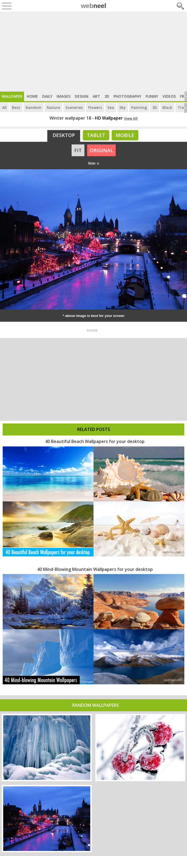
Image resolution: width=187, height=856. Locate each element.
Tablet (96, 135)
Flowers (95, 107)
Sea (110, 107)
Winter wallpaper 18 (70, 118)
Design (81, 96)
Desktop (64, 135)
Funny (152, 96)
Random (33, 107)
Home (32, 96)
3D (106, 96)
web (93, 5)
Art (96, 96)
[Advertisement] (93, 51)
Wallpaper (12, 96)
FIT (78, 150)
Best (16, 107)
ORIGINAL (101, 150)
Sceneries (74, 107)
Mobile (125, 135)
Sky (122, 107)
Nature (53, 107)
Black (167, 107)
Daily (47, 96)
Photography (127, 96)
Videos (169, 96)
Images (64, 96)
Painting (139, 107)
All (4, 107)
